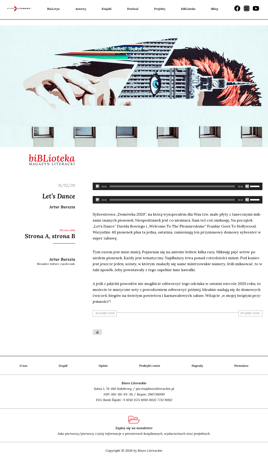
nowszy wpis (105, 313)
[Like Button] (97, 332)
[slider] (172, 186)
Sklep (214, 9)
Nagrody (197, 365)
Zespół (63, 365)
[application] (177, 186)
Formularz (241, 365)
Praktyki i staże (149, 365)
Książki (106, 9)
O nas (23, 365)
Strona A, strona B (50, 236)
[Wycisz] (247, 186)
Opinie (103, 365)
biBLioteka (188, 9)
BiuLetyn (53, 9)
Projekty (159, 9)
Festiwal (132, 9)
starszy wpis (249, 313)
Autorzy (80, 9)
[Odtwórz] (97, 186)
